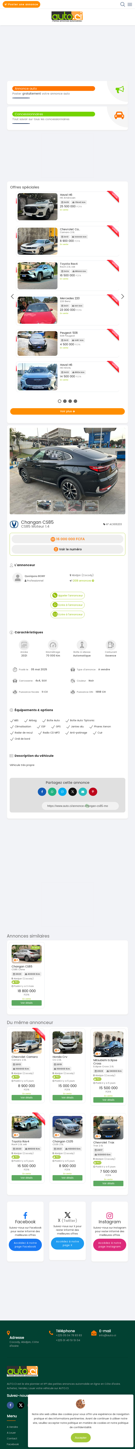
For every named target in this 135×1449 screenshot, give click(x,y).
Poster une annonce (21, 4)
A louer (11, 1433)
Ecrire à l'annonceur (68, 604)
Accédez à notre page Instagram (109, 1245)
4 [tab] (75, 401)
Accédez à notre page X (67, 1243)
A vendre (12, 1427)
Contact (12, 1439)
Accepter (85, 1436)
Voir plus (67, 411)
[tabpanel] (67, 293)
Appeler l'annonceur (67, 595)
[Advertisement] (67, 52)
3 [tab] (70, 401)
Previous (13, 296)
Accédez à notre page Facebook (25, 1245)
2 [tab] (65, 401)
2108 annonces (83, 580)
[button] (18, 471)
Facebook (13, 1444)
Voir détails (27, 1003)
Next (121, 296)
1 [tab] (59, 401)
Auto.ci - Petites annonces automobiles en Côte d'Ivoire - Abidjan (67, 16)
